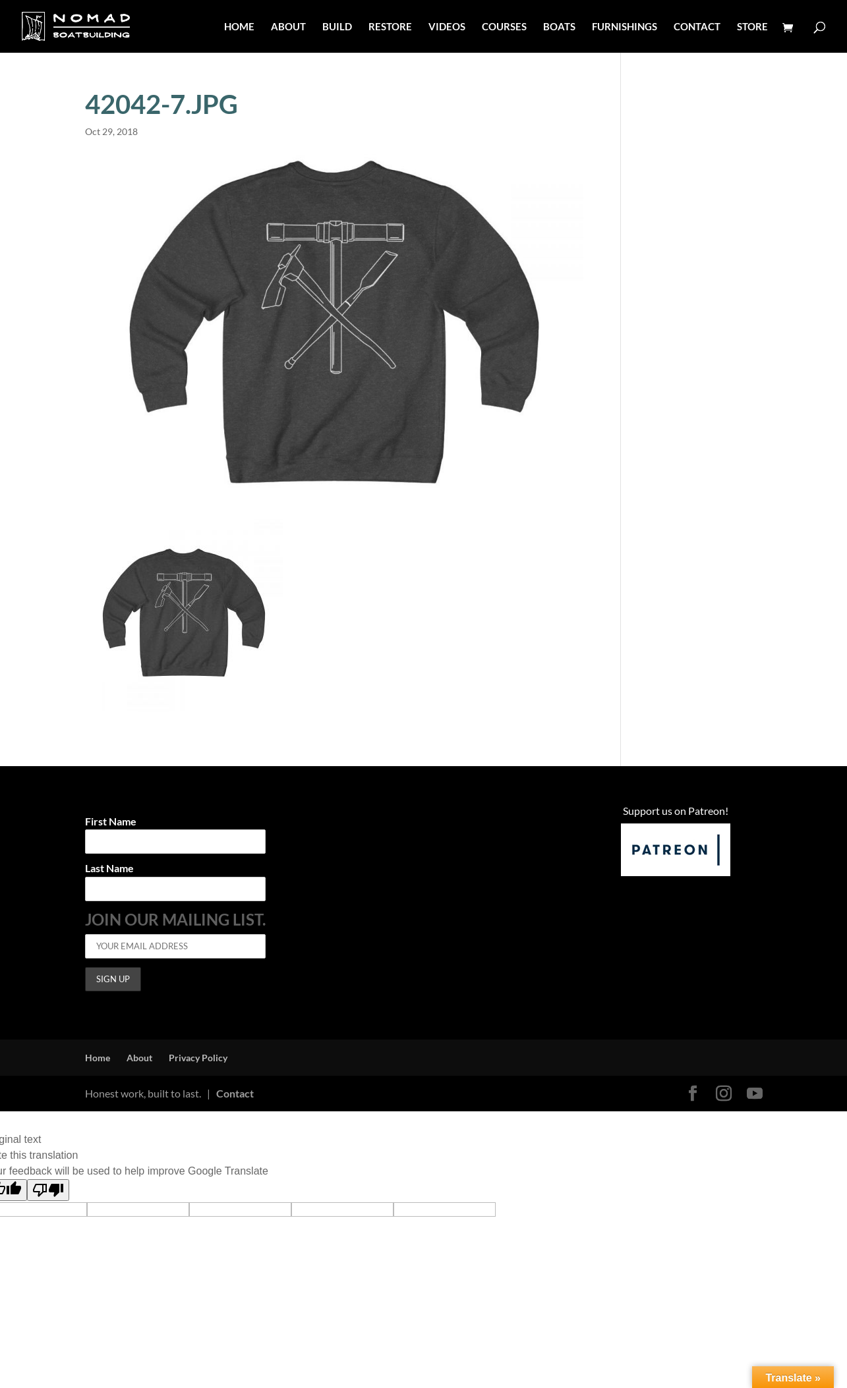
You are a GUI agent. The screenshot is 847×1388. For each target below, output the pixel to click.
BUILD (337, 27)
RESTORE (390, 27)
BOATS (559, 27)
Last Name (109, 868)
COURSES (504, 27)
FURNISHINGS (624, 27)
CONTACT (697, 27)
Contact (235, 1093)
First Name (110, 822)
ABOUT (288, 27)
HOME (239, 27)
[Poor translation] (48, 1190)
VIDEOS (446, 27)
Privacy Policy (198, 1057)
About (139, 1057)
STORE (752, 27)
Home (97, 1057)
